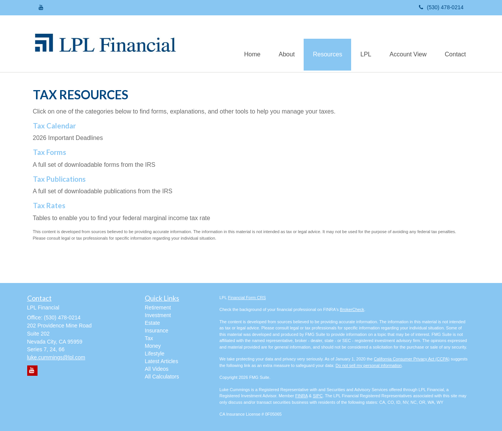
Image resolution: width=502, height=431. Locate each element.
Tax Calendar (54, 126)
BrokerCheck (352, 309)
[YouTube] (41, 7)
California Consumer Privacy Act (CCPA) (412, 359)
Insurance (156, 330)
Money (153, 346)
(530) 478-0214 (441, 7)
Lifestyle (154, 353)
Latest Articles (161, 361)
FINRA (301, 395)
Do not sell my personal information (368, 365)
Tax (149, 338)
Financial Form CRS (247, 297)
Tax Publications (59, 179)
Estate (152, 323)
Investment (158, 315)
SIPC (318, 395)
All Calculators (162, 376)
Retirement (158, 307)
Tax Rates (49, 205)
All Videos (156, 369)
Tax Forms (49, 152)
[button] (282, 44)
